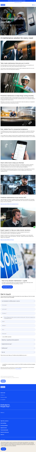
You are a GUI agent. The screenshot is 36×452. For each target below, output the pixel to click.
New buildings (3, 423)
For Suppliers (3, 399)
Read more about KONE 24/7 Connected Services (9, 203)
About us (2, 434)
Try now (24, 0)
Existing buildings (4, 425)
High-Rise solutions (4, 420)
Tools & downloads (4, 429)
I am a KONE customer (6, 336)
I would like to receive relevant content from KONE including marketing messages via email (18, 365)
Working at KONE (4, 397)
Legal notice (3, 439)
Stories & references (5, 432)
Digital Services (4, 427)
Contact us (3, 395)
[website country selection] (33, 5)
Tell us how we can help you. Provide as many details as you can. (14, 355)
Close (34, 0)
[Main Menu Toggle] (34, 5)
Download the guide (7, 287)
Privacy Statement (18, 368)
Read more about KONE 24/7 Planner (7, 239)
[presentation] (8, 372)
